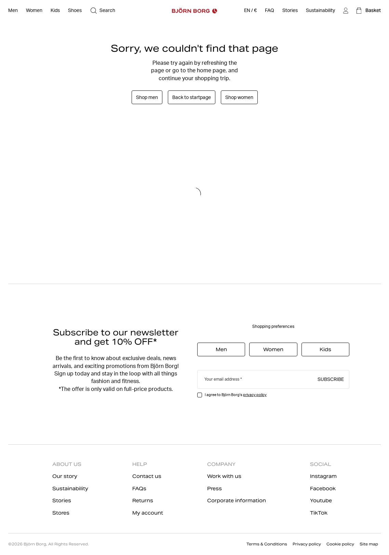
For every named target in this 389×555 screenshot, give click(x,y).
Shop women (239, 97)
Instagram (323, 476)
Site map (369, 544)
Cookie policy (340, 544)
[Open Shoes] (75, 10)
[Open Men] (13, 10)
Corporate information (236, 500)
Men (221, 349)
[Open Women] (34, 10)
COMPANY (221, 464)
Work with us (224, 476)
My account (147, 513)
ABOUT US (66, 464)
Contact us (146, 476)
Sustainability (70, 488)
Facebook (323, 488)
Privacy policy (307, 544)
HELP (139, 464)
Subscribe (331, 379)
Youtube (321, 500)
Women (273, 349)
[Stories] (290, 10)
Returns (142, 500)
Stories (61, 500)
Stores (60, 513)
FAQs (139, 488)
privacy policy (255, 394)
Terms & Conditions (266, 544)
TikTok (318, 513)
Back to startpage (191, 97)
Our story (64, 476)
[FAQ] (269, 10)
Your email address (221, 379)
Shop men (147, 97)
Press (214, 488)
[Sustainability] (320, 10)
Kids (325, 349)
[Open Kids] (55, 10)
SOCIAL (320, 464)
